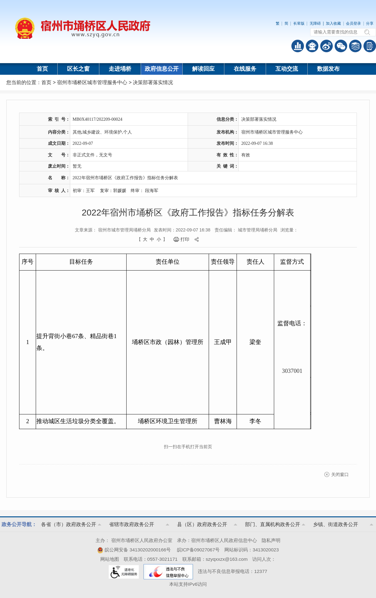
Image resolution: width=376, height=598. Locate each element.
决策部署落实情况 (153, 82)
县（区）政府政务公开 (202, 524)
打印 (184, 239)
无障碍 (315, 23)
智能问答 (312, 46)
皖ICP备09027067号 (198, 549)
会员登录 (353, 23)
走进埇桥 (120, 69)
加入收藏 (333, 23)
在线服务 (245, 69)
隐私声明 (271, 540)
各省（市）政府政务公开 (68, 524)
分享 (369, 23)
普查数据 (297, 46)
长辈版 (299, 23)
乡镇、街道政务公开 (335, 524)
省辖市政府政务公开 (131, 524)
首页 (42, 69)
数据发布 (328, 69)
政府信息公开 (162, 69)
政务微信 (341, 46)
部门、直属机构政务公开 (272, 524)
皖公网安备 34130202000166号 (134, 549)
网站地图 (109, 559)
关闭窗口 (340, 474)
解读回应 (203, 69)
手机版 (369, 46)
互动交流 (286, 69)
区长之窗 (78, 69)
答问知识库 (355, 46)
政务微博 (326, 46)
